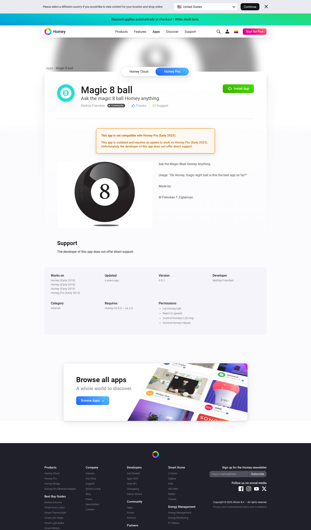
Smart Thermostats (55, 512)
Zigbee (172, 478)
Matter (172, 493)
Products (121, 38)
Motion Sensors (53, 502)
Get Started (133, 473)
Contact (90, 509)
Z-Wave (172, 473)
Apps (156, 38)
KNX (170, 483)
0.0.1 (162, 280)
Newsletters (92, 504)
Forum (130, 512)
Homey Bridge (52, 483)
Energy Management (179, 512)
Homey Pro (172, 71)
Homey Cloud (51, 473)
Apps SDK (132, 478)
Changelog (133, 488)
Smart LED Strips (53, 517)
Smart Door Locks (54, 507)
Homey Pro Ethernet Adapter (60, 488)
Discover (172, 38)
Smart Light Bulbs (54, 522)
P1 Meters (174, 522)
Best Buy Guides (55, 496)
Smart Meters (52, 528)
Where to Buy (93, 488)
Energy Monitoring (178, 517)
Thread (172, 499)
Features (140, 38)
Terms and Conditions (255, 507)
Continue (250, 7)
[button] (205, 6)
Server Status (134, 493)
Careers (90, 473)
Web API (132, 483)
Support (190, 38)
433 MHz (173, 488)
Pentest (131, 517)
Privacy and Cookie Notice (227, 507)
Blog (88, 493)
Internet (55, 308)
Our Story (91, 478)
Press (89, 499)
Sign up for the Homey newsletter (244, 467)
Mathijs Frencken (223, 280)
